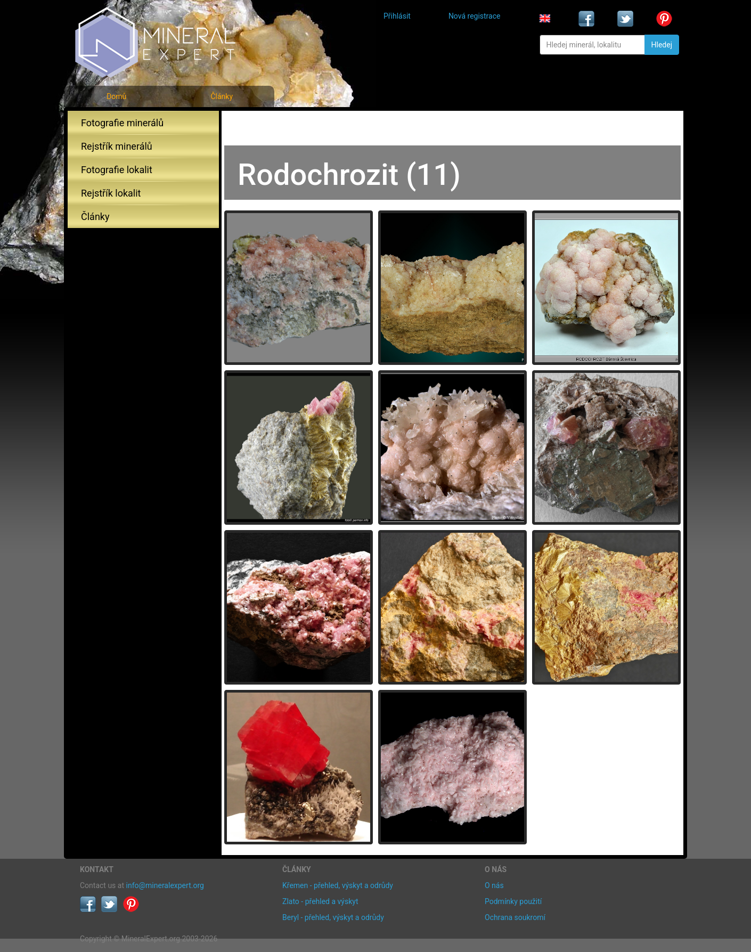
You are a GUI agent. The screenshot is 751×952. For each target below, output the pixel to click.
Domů (116, 96)
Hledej (661, 44)
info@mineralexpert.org (165, 885)
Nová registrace (474, 16)
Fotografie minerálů (122, 122)
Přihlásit (397, 16)
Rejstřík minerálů (116, 146)
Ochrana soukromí (515, 917)
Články (221, 96)
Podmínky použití (513, 901)
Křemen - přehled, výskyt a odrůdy (337, 885)
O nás (494, 885)
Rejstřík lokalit (111, 193)
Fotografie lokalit (116, 169)
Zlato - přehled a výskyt (320, 901)
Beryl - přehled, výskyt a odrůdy (333, 917)
